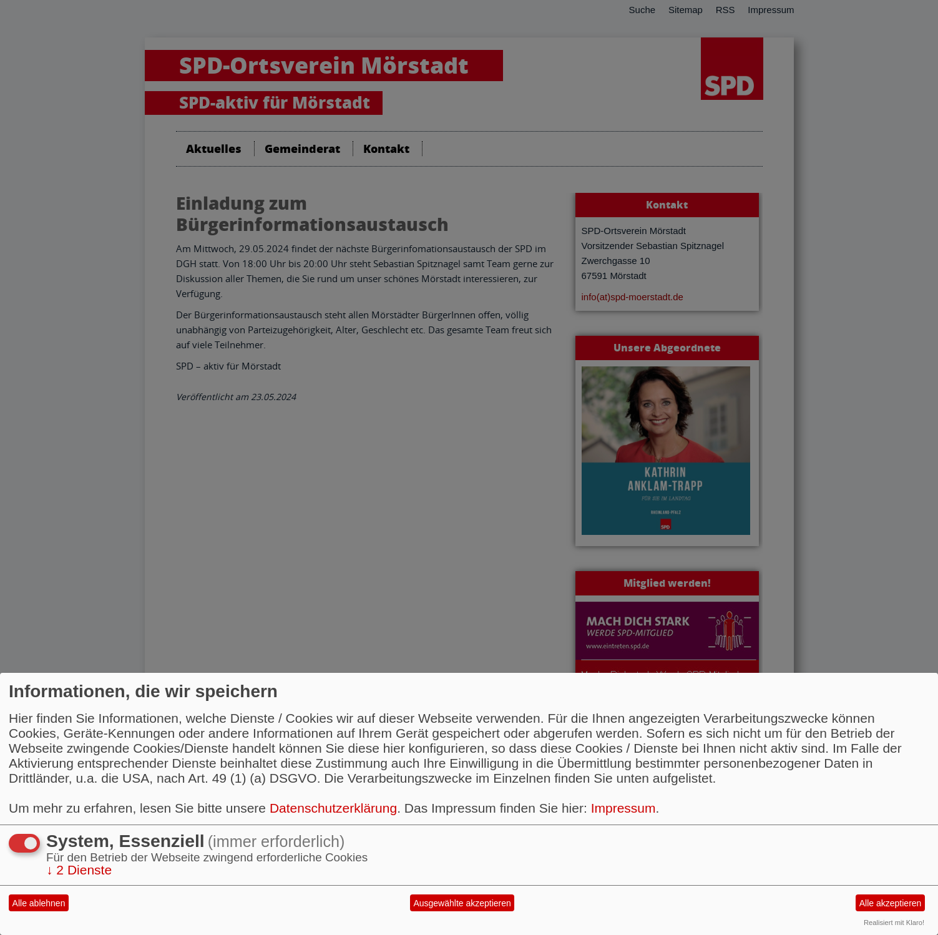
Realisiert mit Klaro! (894, 922)
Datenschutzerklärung (333, 808)
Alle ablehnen (39, 903)
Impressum (623, 808)
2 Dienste (79, 870)
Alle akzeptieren (890, 903)
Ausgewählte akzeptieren (462, 903)
